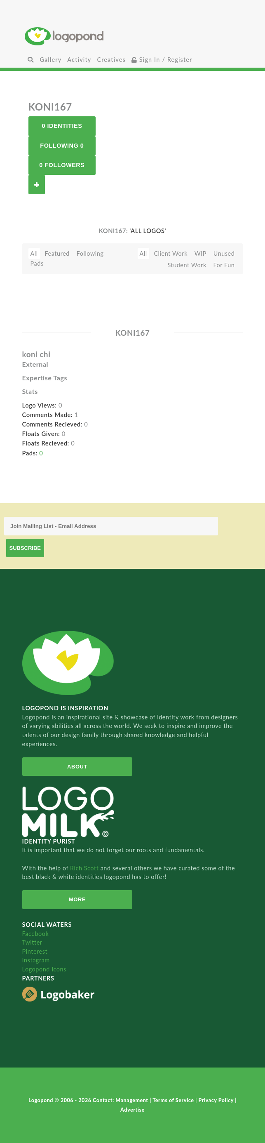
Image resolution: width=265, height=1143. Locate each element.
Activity (79, 59)
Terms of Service (173, 1100)
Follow (36, 184)
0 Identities (62, 126)
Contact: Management (121, 1100)
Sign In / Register (161, 59)
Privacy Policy (216, 1100)
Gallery (50, 59)
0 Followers (61, 165)
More (77, 899)
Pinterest (35, 951)
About (77, 767)
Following (90, 253)
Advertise (132, 1110)
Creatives (111, 59)
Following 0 (62, 145)
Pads (37, 263)
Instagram (36, 960)
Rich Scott (85, 868)
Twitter (32, 942)
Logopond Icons (44, 969)
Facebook (35, 933)
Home (132, 36)
